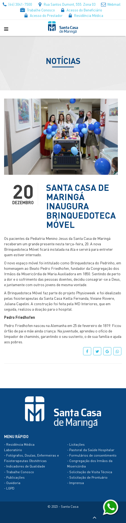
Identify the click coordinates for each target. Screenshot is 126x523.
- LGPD (9, 488)
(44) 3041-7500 (17, 4)
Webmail (110, 4)
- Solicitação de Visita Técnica (89, 472)
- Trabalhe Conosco (19, 472)
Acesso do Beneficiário (81, 10)
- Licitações (76, 444)
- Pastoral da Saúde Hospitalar (90, 450)
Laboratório (13, 450)
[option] (61, 137)
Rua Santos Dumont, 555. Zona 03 (66, 4)
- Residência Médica (19, 444)
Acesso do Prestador (42, 15)
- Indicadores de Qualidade (24, 466)
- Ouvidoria (12, 483)
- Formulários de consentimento (91, 455)
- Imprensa (75, 483)
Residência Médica (85, 15)
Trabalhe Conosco (37, 10)
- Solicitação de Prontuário (87, 477)
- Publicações (14, 477)
